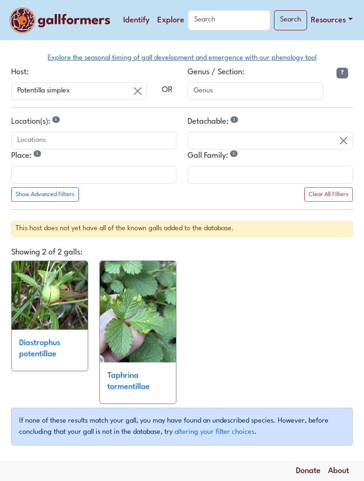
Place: (27, 155)
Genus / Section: (216, 72)
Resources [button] (328, 20)
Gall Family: (213, 155)
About (338, 471)
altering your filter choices (214, 432)
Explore (170, 20)
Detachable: (214, 121)
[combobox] (79, 91)
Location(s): (36, 121)
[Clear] (137, 91)
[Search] (229, 20)
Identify (136, 20)
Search (290, 19)
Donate (308, 471)
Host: (20, 72)
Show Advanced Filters (45, 194)
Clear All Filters (328, 194)
